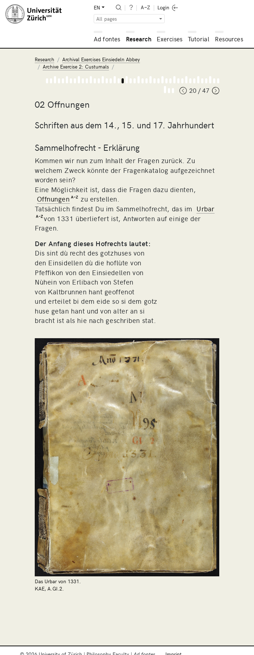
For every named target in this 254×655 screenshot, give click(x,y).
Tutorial (198, 38)
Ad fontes (107, 38)
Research (139, 38)
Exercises (170, 38)
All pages (106, 18)
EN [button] (97, 7)
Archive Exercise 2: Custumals (76, 66)
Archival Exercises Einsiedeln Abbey (101, 59)
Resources (229, 38)
